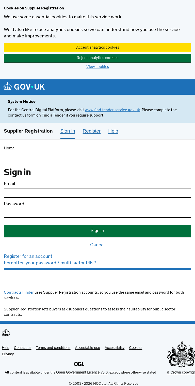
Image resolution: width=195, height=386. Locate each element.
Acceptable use (87, 348)
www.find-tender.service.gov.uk (112, 110)
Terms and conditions (53, 348)
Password (14, 204)
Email (9, 183)
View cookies (97, 66)
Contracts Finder (19, 292)
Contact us (22, 348)
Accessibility (114, 348)
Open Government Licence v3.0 (82, 372)
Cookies (135, 348)
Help (5, 348)
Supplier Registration (28, 131)
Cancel (97, 245)
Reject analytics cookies (97, 58)
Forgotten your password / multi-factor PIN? (50, 263)
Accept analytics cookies (97, 47)
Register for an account (28, 256)
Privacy (8, 354)
